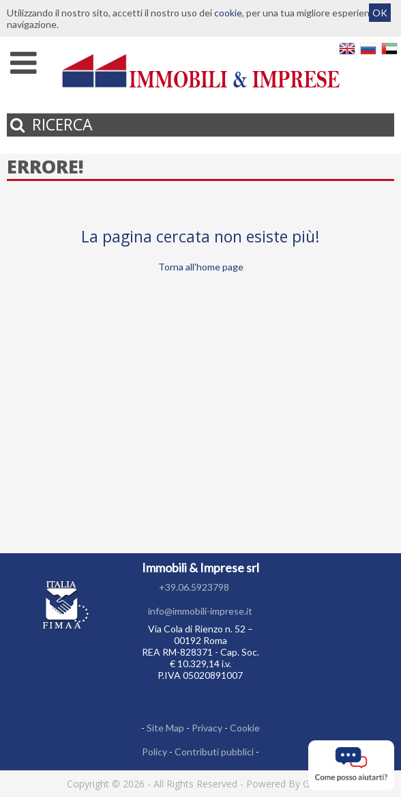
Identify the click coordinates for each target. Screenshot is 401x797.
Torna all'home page (200, 266)
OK (379, 12)
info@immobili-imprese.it (200, 611)
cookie (228, 12)
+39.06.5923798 (194, 587)
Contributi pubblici (214, 751)
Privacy (207, 727)
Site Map (165, 727)
